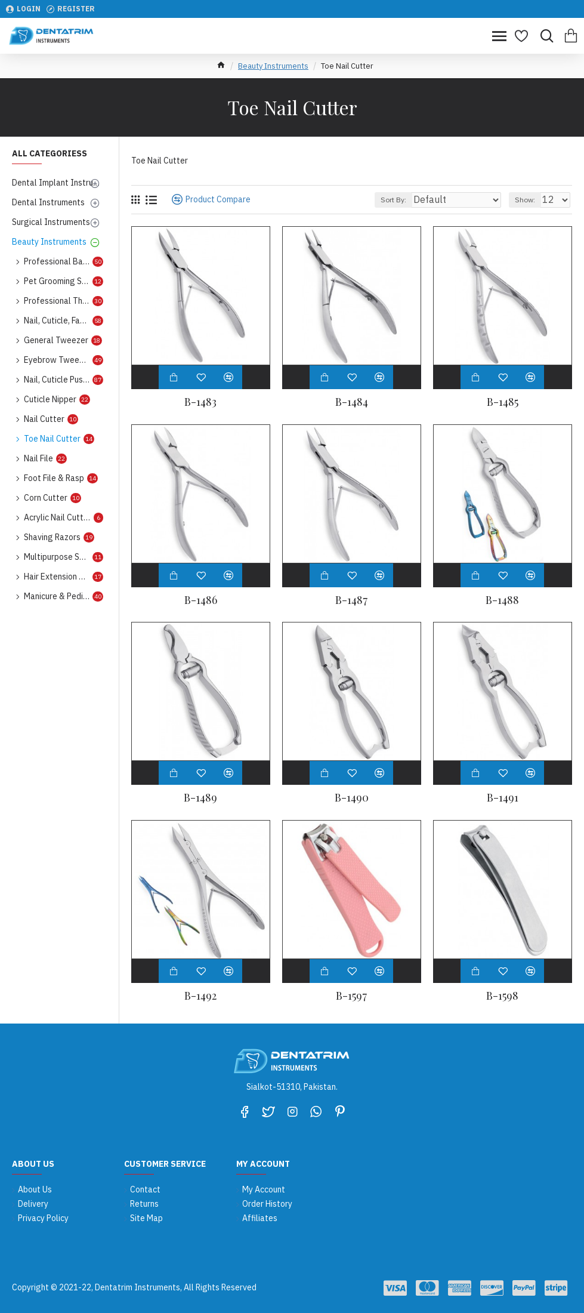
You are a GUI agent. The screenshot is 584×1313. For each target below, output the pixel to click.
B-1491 (502, 798)
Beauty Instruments (273, 66)
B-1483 (200, 402)
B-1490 (352, 798)
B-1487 (351, 600)
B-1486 (200, 600)
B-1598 (502, 996)
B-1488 (502, 600)
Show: (525, 199)
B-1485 (502, 402)
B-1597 (351, 996)
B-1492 (200, 996)
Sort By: (393, 199)
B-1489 (200, 798)
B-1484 (351, 402)
